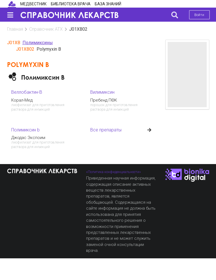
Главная (15, 29)
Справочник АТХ (46, 29)
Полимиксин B (43, 77)
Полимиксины (37, 42)
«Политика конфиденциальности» (113, 172)
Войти (199, 15)
